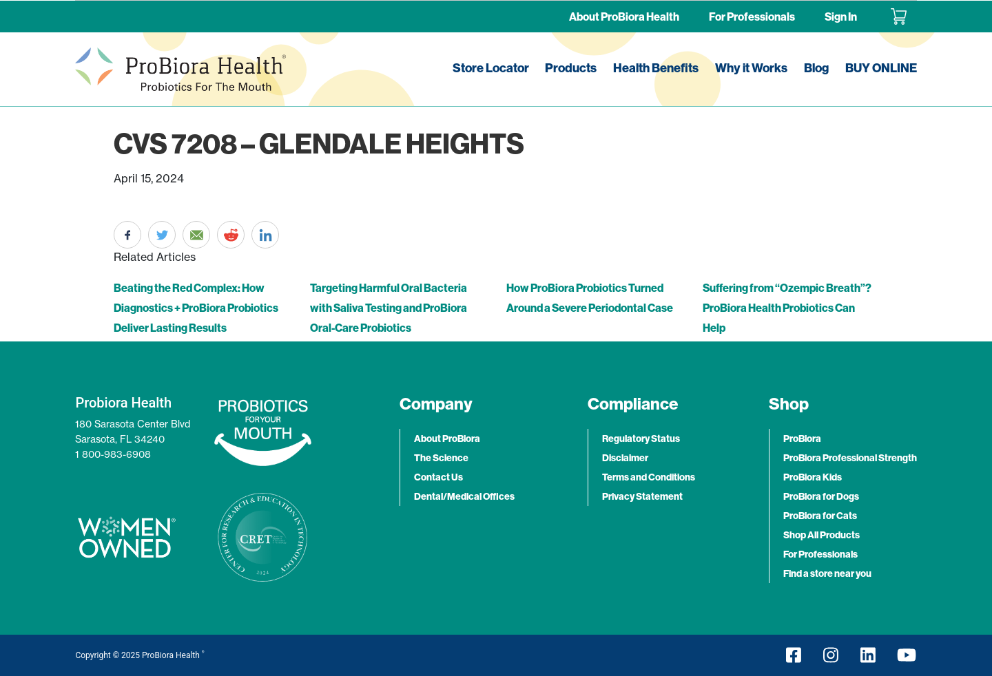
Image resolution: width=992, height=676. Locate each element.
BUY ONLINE (881, 68)
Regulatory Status (641, 438)
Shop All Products (821, 535)
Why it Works (751, 68)
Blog (816, 68)
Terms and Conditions (648, 477)
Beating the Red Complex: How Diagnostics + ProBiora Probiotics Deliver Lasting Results (196, 308)
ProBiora (802, 438)
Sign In (841, 16)
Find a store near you (827, 573)
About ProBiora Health (624, 16)
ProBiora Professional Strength (850, 458)
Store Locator (491, 68)
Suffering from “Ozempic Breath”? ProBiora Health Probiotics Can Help (787, 308)
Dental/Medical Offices (464, 496)
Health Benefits (656, 68)
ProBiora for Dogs (821, 496)
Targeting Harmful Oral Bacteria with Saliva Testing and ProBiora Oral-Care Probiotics (388, 308)
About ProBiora (447, 438)
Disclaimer (625, 458)
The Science (441, 458)
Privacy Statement (642, 496)
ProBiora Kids (812, 477)
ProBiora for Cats (820, 515)
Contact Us (438, 477)
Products (571, 68)
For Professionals (752, 16)
